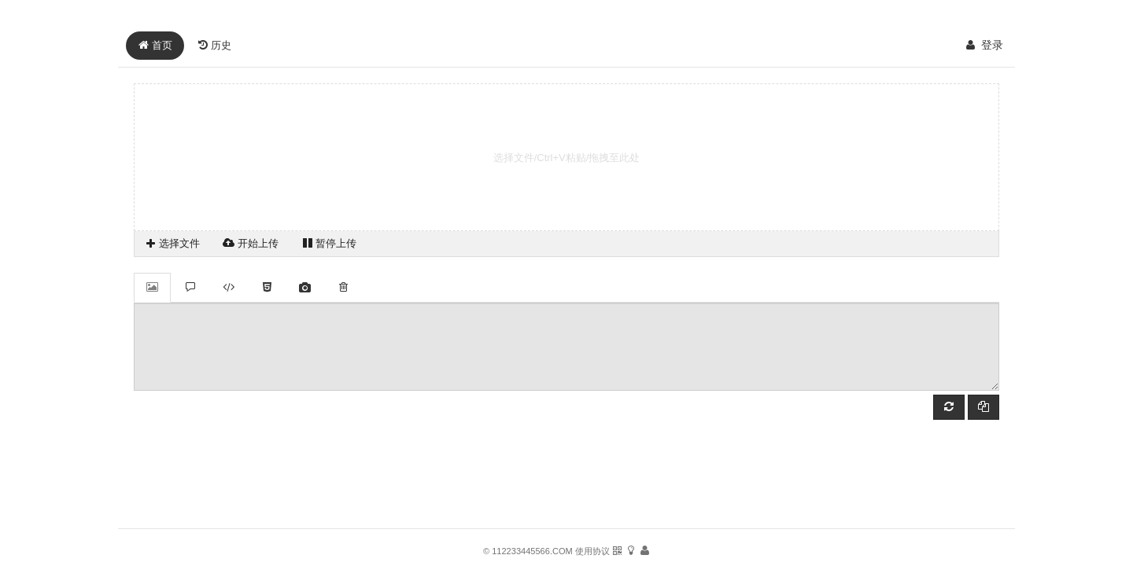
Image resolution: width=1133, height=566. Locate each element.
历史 (214, 45)
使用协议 (593, 551)
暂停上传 (329, 243)
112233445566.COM (532, 551)
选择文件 (172, 243)
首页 (155, 45)
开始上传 (251, 243)
